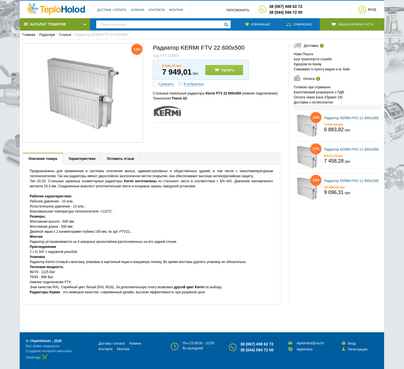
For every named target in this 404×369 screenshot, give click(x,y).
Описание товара (42, 159)
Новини (137, 9)
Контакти (157, 9)
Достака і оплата (111, 9)
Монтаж (176, 9)
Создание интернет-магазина (49, 351)
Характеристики (82, 159)
